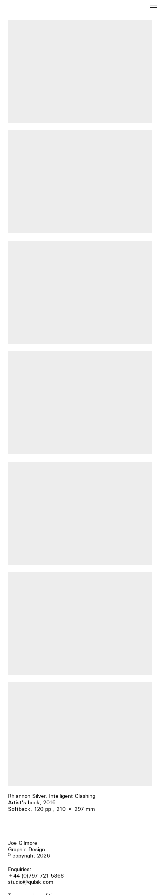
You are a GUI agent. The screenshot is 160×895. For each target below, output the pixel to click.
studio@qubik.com (30, 881)
